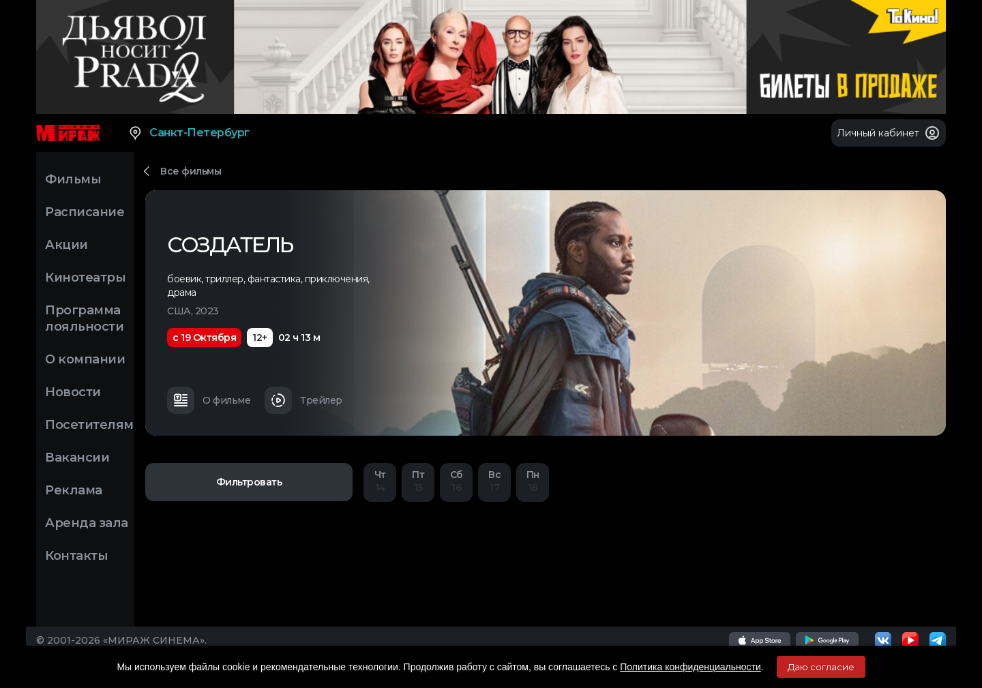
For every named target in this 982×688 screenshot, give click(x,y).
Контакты (76, 555)
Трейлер (303, 400)
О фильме (208, 400)
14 (380, 481)
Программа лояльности (84, 318)
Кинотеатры (85, 277)
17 (494, 481)
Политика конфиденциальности (690, 666)
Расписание (84, 212)
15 (418, 481)
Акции (66, 244)
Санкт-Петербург (189, 133)
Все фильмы (190, 171)
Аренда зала (86, 522)
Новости (73, 392)
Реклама (73, 490)
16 (456, 481)
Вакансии (77, 457)
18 (533, 481)
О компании (85, 359)
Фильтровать (249, 482)
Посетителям (89, 424)
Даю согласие (821, 666)
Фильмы (73, 179)
